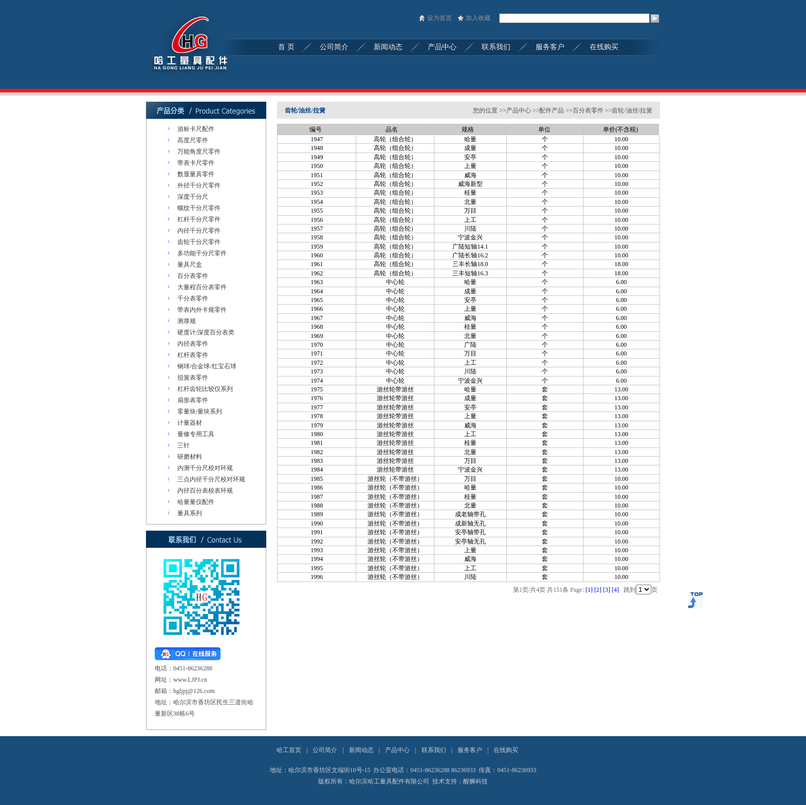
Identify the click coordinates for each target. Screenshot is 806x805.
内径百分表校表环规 (205, 490)
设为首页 (439, 18)
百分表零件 (192, 275)
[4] (615, 589)
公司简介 (325, 750)
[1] (589, 589)
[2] (597, 589)
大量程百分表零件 (202, 287)
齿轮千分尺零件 (199, 242)
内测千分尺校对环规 (205, 468)
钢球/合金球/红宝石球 (206, 366)
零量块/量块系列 (199, 411)
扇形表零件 (192, 400)
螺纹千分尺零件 (199, 208)
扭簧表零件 (192, 377)
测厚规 (186, 321)
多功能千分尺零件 (202, 253)
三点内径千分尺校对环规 (211, 479)
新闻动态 (361, 750)
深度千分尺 (192, 196)
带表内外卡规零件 (202, 309)
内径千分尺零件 (199, 230)
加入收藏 (478, 18)
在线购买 (505, 750)
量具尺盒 (189, 264)
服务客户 (469, 750)
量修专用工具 (195, 434)
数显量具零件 (195, 174)
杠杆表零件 (192, 355)
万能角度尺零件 (199, 151)
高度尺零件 (192, 140)
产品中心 (397, 750)
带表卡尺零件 (195, 162)
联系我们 (434, 750)
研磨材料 (189, 456)
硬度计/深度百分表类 (205, 332)
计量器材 (189, 422)
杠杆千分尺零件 (199, 219)
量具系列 (189, 513)
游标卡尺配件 (195, 129)
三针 (183, 445)
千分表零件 (192, 298)
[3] (606, 589)
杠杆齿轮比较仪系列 (205, 388)
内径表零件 (192, 343)
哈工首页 (289, 750)
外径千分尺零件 (199, 185)
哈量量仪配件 (195, 502)
